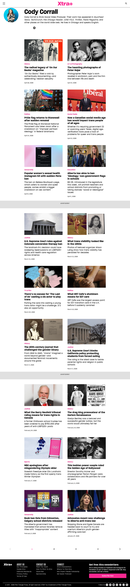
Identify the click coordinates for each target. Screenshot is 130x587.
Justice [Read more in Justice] (27, 238)
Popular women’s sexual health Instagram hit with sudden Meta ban (42, 176)
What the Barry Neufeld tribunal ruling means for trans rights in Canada (42, 415)
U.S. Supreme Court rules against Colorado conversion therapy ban (43, 242)
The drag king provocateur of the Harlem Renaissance (86, 413)
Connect (60, 564)
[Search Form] (126, 3)
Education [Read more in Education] (71, 170)
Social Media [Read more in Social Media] (72, 114)
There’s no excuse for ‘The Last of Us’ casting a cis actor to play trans (42, 297)
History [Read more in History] (27, 64)
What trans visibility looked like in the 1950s (86, 242)
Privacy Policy (22, 574)
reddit (123, 585)
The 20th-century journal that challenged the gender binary (41, 348)
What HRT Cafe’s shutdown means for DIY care (83, 295)
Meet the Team (42, 567)
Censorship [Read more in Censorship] (28, 170)
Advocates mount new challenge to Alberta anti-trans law (86, 519)
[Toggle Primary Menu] (4, 3)
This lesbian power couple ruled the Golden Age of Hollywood (86, 466)
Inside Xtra (21, 569)
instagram (117, 585)
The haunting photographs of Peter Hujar (84, 69)
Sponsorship (41, 574)
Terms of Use (22, 576)
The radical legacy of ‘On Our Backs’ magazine (40, 69)
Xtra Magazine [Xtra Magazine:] (8, 565)
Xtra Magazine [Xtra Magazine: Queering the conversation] (65, 3)
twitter (110, 585)
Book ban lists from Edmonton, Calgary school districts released (43, 519)
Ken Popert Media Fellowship (68, 571)
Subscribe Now (108, 576)
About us (20, 564)
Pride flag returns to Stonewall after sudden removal (41, 119)
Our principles (22, 567)
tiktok (120, 585)
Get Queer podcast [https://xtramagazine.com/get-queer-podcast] (64, 574)
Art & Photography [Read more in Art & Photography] (75, 64)
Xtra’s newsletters (64, 567)
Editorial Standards (24, 571)
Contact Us (41, 564)
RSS (127, 585)
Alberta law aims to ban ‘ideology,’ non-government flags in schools (86, 176)
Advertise (40, 571)
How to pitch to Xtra (44, 569)
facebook (107, 585)
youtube (113, 585)
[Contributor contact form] (34, 28)
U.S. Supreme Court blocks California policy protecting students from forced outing (84, 353)
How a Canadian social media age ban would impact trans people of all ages (87, 120)
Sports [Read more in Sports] (27, 462)
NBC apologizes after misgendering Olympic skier (40, 466)
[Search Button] (126, 3)
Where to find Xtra (64, 569)
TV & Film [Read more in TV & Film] (27, 290)
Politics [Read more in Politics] (27, 114)
